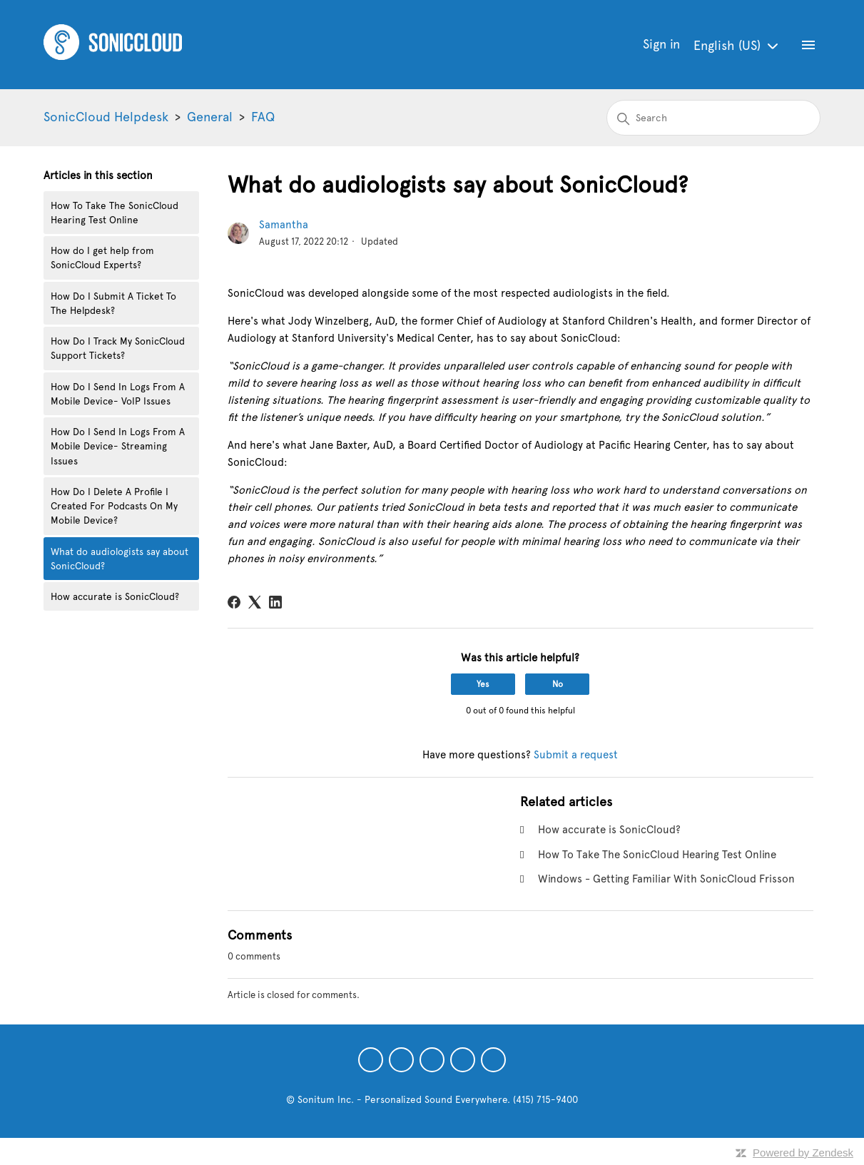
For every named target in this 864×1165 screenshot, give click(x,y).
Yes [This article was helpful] (483, 684)
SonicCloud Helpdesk (106, 116)
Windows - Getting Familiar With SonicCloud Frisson (666, 879)
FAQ (263, 116)
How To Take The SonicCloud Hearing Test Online (114, 212)
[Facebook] (234, 602)
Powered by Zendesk (803, 1152)
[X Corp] (254, 602)
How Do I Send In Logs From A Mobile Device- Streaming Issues (118, 446)
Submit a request (576, 754)
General (210, 116)
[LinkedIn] (275, 602)
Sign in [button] (661, 43)
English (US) (737, 46)
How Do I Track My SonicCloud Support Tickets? (118, 348)
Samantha (283, 224)
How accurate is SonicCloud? (115, 596)
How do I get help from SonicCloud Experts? (102, 257)
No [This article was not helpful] (557, 684)
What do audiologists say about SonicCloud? (119, 558)
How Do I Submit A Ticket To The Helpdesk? (113, 303)
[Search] (713, 118)
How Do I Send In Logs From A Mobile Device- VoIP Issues (118, 394)
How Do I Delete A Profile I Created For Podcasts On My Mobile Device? (114, 506)
